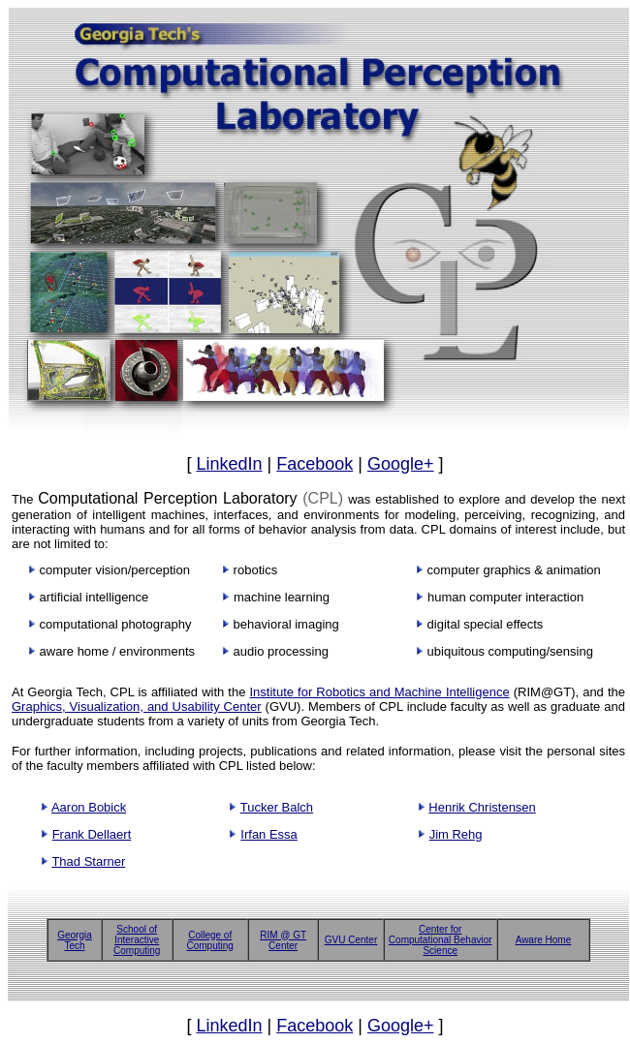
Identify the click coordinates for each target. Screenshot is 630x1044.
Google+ (400, 464)
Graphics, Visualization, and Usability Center (137, 706)
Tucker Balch (276, 807)
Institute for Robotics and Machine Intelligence (379, 692)
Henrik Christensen (482, 807)
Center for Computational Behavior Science (440, 940)
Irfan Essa (269, 834)
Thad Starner (88, 861)
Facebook (314, 464)
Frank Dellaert (92, 834)
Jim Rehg (456, 834)
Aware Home (544, 940)
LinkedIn (229, 464)
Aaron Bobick (88, 807)
